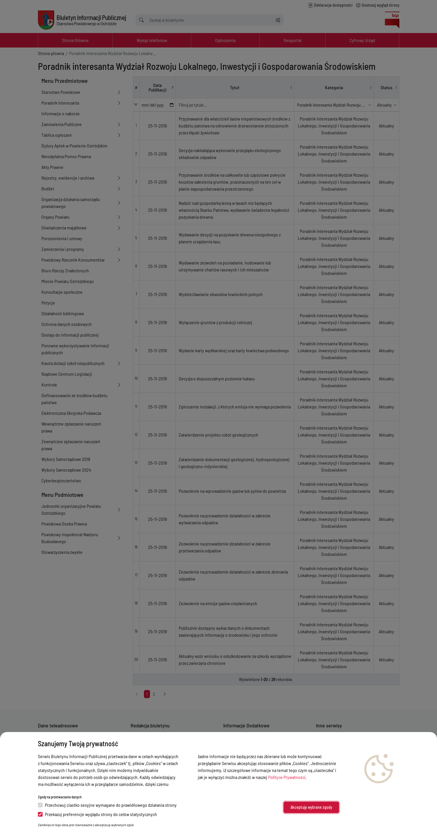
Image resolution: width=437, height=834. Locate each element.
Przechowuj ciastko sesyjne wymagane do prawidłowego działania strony (107, 805)
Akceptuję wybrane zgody (311, 807)
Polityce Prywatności (287, 777)
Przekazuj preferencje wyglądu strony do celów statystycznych (97, 814)
